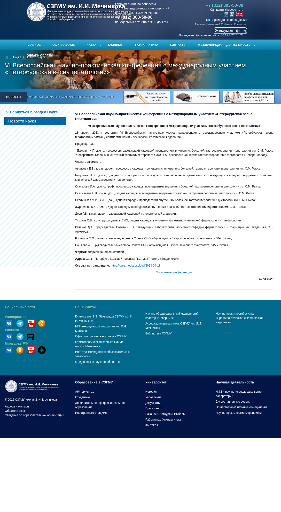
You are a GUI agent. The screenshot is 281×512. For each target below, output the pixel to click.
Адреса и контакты (17, 406)
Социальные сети (20, 307)
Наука (91, 45)
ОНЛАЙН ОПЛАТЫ (40, 55)
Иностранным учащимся (91, 412)
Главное (34, 45)
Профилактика (146, 45)
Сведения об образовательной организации (34, 415)
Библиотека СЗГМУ (158, 333)
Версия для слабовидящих (226, 20)
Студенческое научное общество (97, 362)
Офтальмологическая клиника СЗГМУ (100, 336)
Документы (152, 403)
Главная (200, 24)
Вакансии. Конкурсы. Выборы (165, 414)
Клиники (12, 330)
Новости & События (219, 24)
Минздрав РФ (16, 343)
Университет (15, 317)
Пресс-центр (153, 408)
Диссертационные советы (233, 401)
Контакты (240, 24)
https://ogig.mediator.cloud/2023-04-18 (135, 265)
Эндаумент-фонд (230, 31)
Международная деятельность (224, 45)
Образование (64, 45)
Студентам (82, 397)
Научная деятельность (235, 382)
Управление (153, 397)
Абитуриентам (84, 391)
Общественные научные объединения (241, 407)
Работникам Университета (163, 419)
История (151, 391)
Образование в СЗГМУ (94, 382)
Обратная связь (15, 411)
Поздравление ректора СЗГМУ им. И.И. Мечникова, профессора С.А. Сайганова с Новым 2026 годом (79, 96)
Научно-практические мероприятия (239, 412)
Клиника (115, 45)
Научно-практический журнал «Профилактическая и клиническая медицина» (240, 318)
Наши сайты (85, 307)
